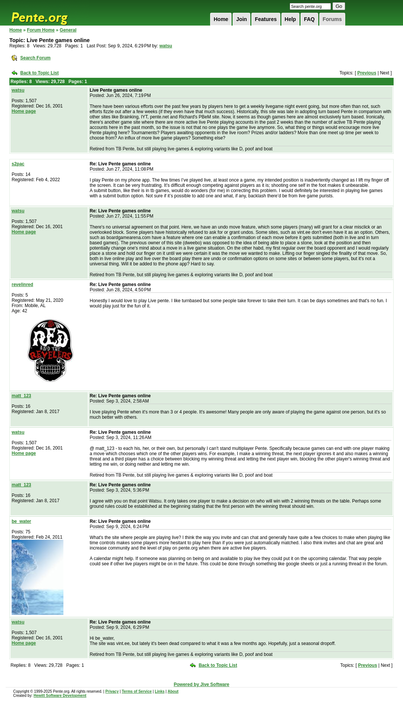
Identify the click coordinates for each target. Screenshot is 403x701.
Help (290, 19)
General (68, 30)
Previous (366, 73)
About (173, 691)
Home (221, 19)
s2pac (18, 164)
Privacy (112, 691)
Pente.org (49, 13)
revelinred (22, 284)
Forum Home (41, 30)
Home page (24, 111)
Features (266, 19)
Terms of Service (137, 691)
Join (241, 19)
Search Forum (35, 58)
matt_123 (21, 395)
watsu (165, 45)
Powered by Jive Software (201, 684)
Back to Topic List (39, 73)
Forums (332, 19)
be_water (21, 521)
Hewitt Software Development (59, 695)
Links (159, 691)
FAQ (309, 19)
